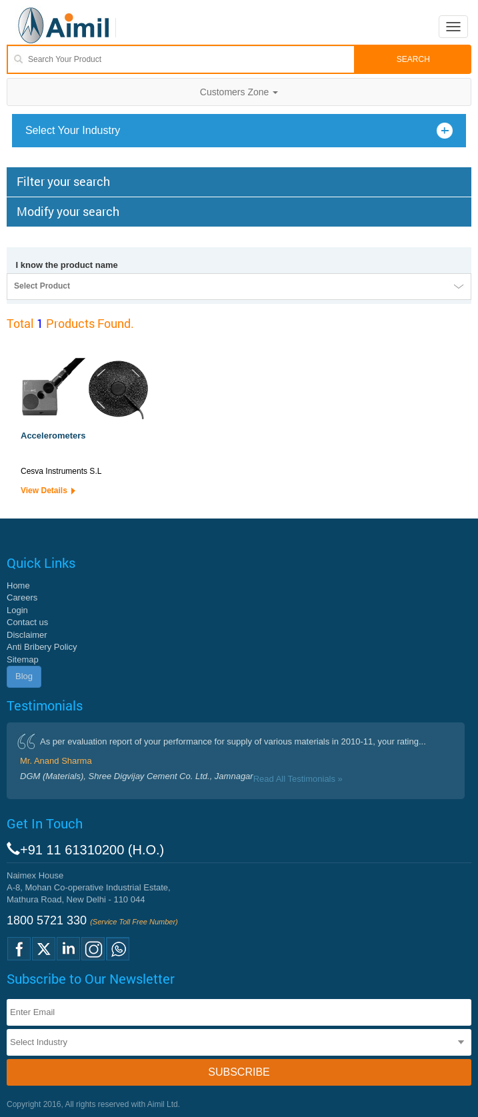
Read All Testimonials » (298, 779)
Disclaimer (27, 635)
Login (17, 610)
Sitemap (23, 659)
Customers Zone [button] (239, 92)
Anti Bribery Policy (42, 647)
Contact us (27, 622)
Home (18, 585)
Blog (24, 676)
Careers (22, 597)
